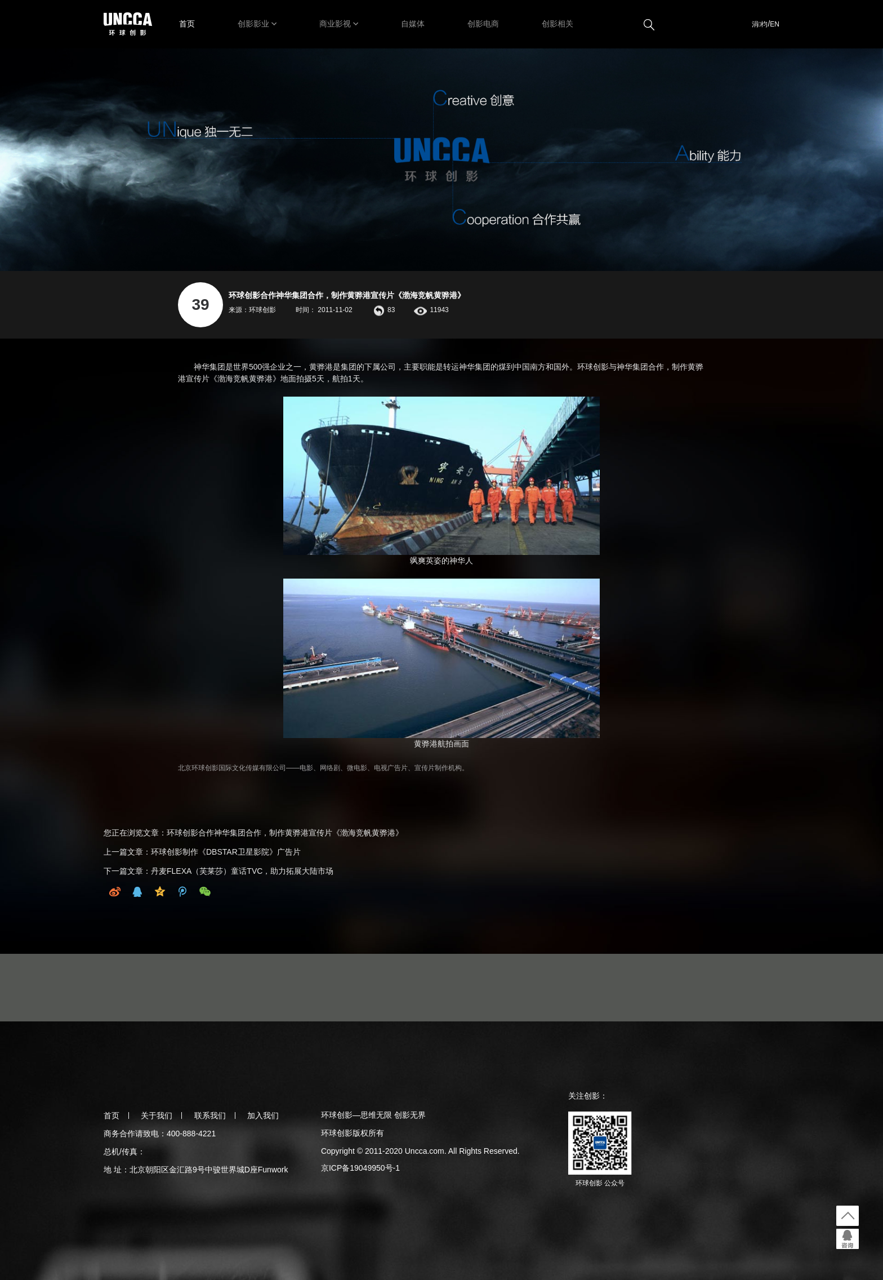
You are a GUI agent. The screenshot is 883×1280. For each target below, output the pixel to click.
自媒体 (413, 23)
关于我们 (156, 1115)
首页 (187, 23)
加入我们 (263, 1115)
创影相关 (557, 23)
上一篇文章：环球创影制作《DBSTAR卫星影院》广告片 (202, 851)
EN (774, 24)
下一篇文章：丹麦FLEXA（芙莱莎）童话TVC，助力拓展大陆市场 (218, 870)
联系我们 (210, 1115)
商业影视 (335, 23)
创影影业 (253, 23)
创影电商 (483, 23)
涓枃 (760, 24)
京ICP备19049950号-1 (360, 1167)
